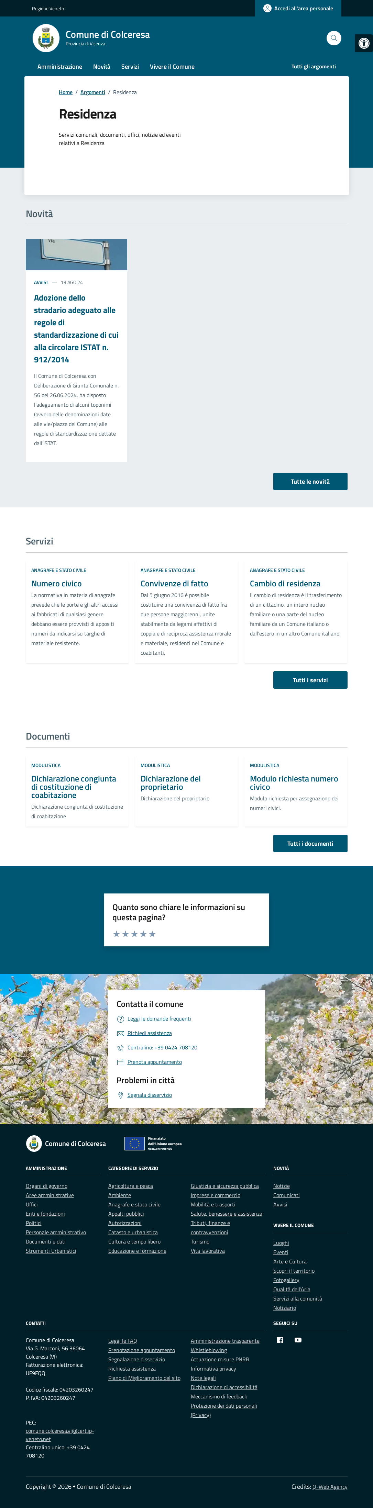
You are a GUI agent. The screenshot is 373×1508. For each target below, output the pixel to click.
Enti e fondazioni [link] (45, 1213)
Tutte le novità (310, 481)
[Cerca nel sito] (334, 38)
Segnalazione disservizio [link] (136, 1359)
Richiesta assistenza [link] (132, 1368)
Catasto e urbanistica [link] (133, 1232)
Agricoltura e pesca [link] (130, 1186)
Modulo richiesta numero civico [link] (294, 782)
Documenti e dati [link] (46, 1241)
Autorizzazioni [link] (125, 1223)
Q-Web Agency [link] (330, 1487)
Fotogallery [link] (286, 1280)
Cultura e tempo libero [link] (134, 1241)
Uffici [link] (32, 1204)
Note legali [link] (203, 1378)
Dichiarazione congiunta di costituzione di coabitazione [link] (73, 786)
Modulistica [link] (46, 765)
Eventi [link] (280, 1252)
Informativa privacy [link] (213, 1368)
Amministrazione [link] (59, 66)
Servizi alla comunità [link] (297, 1298)
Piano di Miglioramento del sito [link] (144, 1378)
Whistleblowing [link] (209, 1350)
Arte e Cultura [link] (290, 1261)
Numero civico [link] (56, 583)
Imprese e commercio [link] (215, 1195)
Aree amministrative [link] (50, 1195)
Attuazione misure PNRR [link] (220, 1359)
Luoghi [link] (281, 1243)
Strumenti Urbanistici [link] (51, 1251)
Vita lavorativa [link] (208, 1251)
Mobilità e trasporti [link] (213, 1204)
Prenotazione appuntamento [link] (141, 1350)
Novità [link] (101, 66)
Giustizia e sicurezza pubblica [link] (225, 1186)
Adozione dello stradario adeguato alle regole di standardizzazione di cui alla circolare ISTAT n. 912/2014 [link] (76, 328)
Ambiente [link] (119, 1195)
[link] (364, 43)
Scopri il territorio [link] (294, 1271)
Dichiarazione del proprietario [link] (171, 782)
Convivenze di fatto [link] (174, 583)
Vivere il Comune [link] (172, 66)
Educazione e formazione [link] (137, 1251)
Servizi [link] (130, 66)
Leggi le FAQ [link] (122, 1341)
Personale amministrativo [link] (56, 1232)
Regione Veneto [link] (48, 8)
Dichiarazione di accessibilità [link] (224, 1387)
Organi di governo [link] (46, 1186)
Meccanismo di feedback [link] (219, 1396)
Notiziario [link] (284, 1308)
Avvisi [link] (41, 282)
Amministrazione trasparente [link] (225, 1341)
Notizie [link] (281, 1186)
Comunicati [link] (286, 1195)
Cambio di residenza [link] (285, 583)
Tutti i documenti (310, 843)
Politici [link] (34, 1223)
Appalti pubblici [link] (126, 1213)
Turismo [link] (200, 1241)
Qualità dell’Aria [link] (291, 1289)
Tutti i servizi (310, 680)
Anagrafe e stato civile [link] (58, 570)
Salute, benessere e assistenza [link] (226, 1213)
